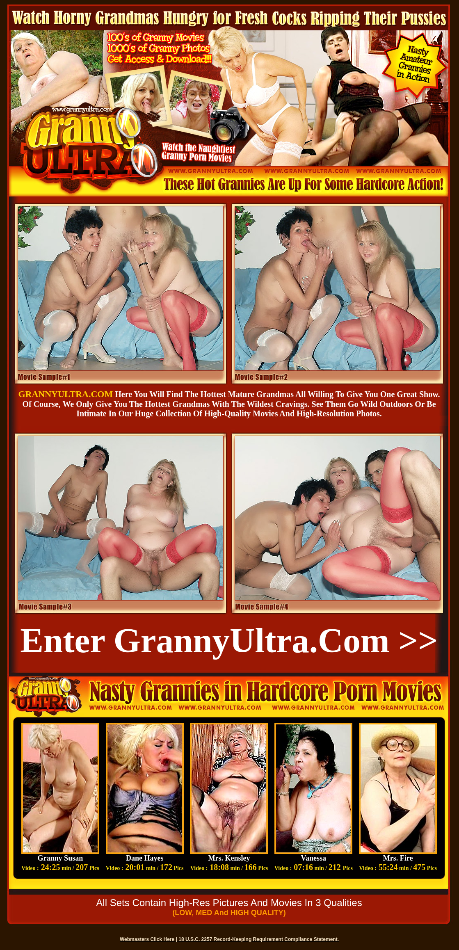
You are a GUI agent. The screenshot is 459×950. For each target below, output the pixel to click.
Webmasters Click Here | (149, 939)
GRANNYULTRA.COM (65, 394)
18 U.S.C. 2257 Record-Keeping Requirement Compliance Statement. (258, 939)
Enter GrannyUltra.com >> (229, 640)
